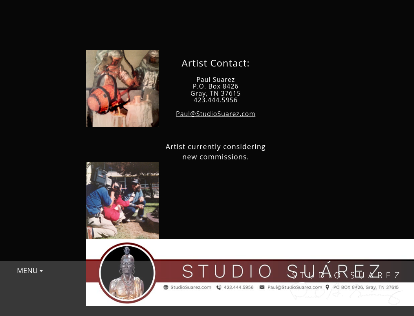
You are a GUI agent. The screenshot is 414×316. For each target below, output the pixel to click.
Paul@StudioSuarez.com (215, 113)
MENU (30, 270)
